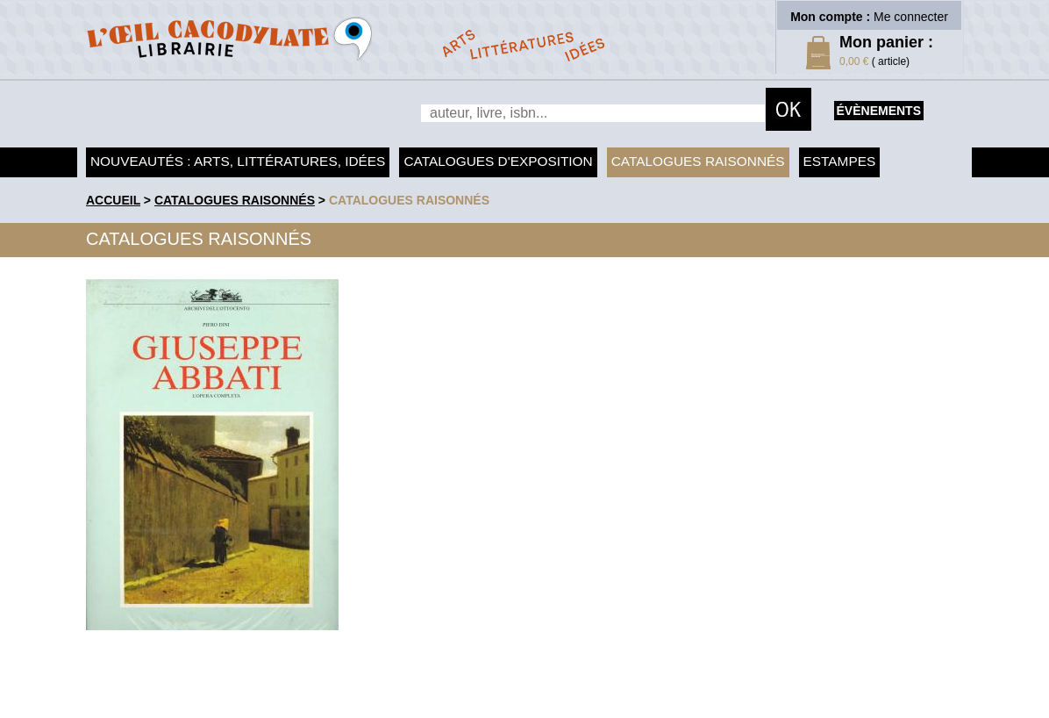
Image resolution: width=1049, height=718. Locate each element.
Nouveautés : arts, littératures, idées (237, 161)
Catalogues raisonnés (698, 161)
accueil (113, 200)
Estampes (839, 161)
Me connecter (911, 17)
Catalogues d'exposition (497, 161)
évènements (879, 111)
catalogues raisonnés (409, 200)
